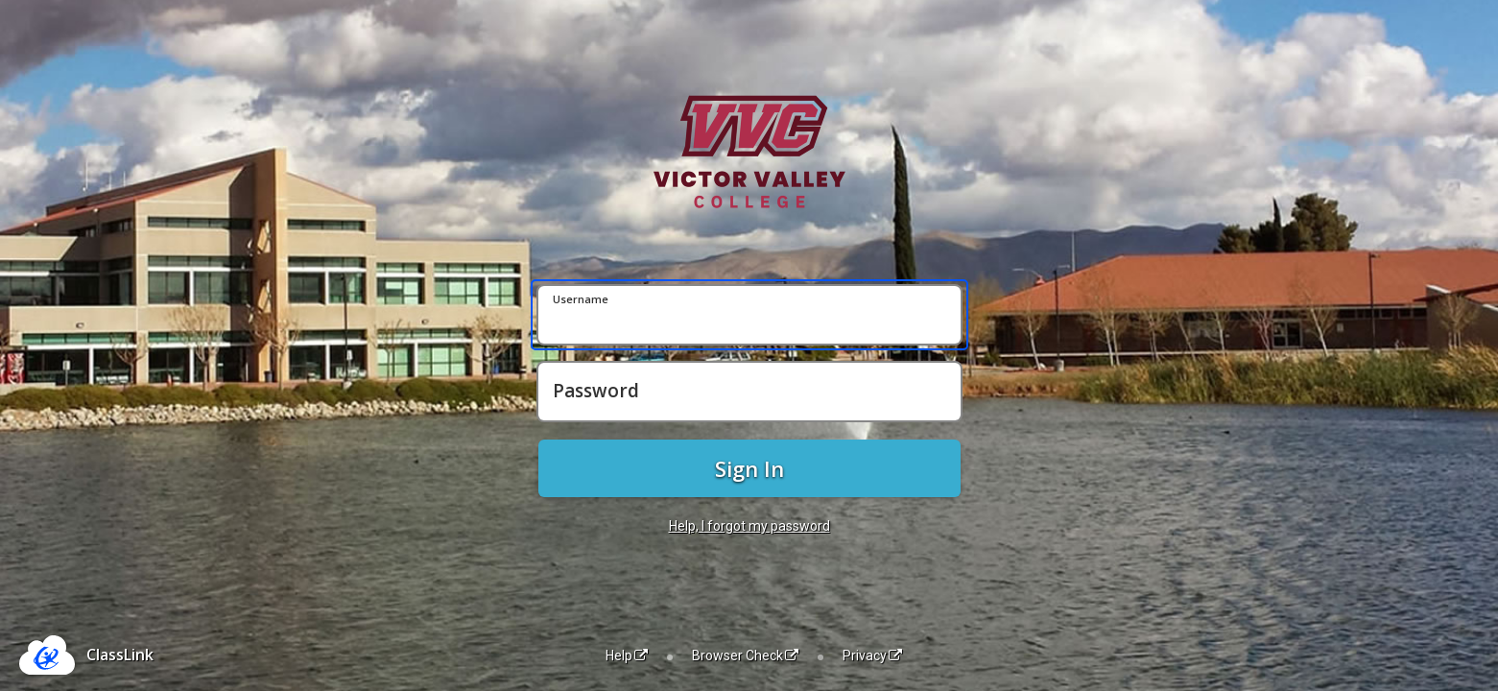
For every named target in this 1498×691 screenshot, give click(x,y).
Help (627, 655)
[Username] (749, 315)
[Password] (749, 391)
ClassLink (120, 654)
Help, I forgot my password (749, 526)
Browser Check (745, 655)
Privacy (872, 655)
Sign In (749, 468)
